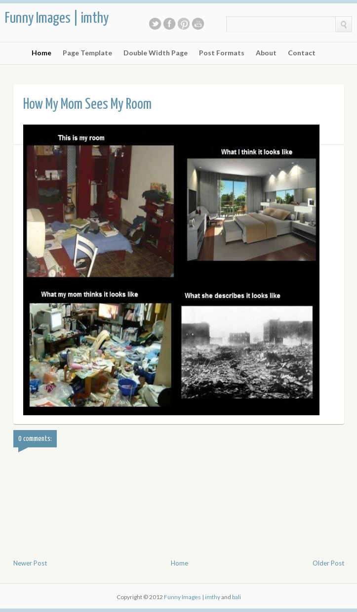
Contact (302, 53)
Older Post (328, 563)
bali (236, 597)
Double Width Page (155, 53)
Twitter (155, 24)
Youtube (198, 24)
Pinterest (184, 24)
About (266, 53)
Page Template (87, 53)
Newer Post (30, 563)
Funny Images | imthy (57, 18)
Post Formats (221, 53)
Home (41, 53)
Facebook (169, 24)
